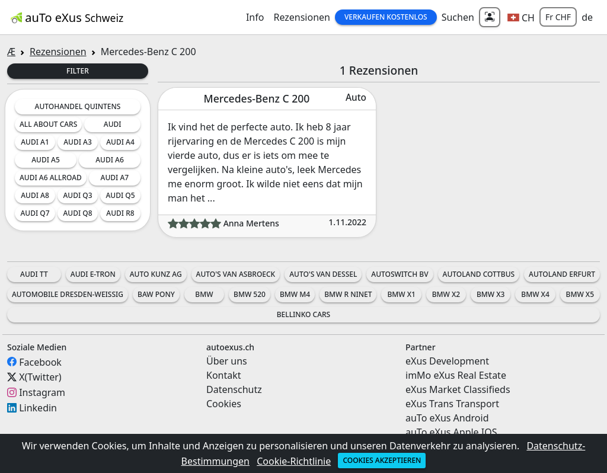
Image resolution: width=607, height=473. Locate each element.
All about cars (48, 124)
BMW (204, 294)
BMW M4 (295, 294)
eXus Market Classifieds (457, 389)
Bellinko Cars (303, 314)
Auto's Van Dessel (323, 274)
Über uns (226, 360)
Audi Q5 (120, 195)
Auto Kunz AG (156, 274)
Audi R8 (120, 213)
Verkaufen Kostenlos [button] (385, 17)
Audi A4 (120, 142)
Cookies (223, 403)
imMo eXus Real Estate (455, 375)
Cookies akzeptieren (382, 460)
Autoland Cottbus (479, 274)
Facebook (40, 361)
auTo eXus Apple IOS (451, 432)
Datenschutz (234, 389)
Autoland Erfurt (562, 274)
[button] (521, 17)
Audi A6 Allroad (51, 177)
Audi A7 (115, 177)
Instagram (42, 392)
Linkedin (38, 407)
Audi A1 (35, 142)
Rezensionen (301, 17)
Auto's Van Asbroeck (236, 274)
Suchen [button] (458, 17)
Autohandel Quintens (78, 106)
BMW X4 (535, 294)
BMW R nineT (348, 294)
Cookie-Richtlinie (294, 461)
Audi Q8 (77, 213)
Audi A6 (109, 160)
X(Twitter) (40, 376)
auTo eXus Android (446, 417)
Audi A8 (35, 195)
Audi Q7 (34, 213)
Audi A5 (45, 160)
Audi (113, 124)
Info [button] (255, 17)
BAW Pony (156, 294)
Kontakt (223, 375)
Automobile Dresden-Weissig (67, 294)
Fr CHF (558, 17)
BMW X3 (490, 294)
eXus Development (447, 360)
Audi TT (34, 274)
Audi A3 (77, 142)
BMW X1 (401, 294)
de (587, 17)
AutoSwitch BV (399, 274)
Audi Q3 (77, 195)
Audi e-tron (93, 274)
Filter (77, 71)
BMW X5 (580, 294)
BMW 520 (250, 294)
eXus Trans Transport (452, 403)
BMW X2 (446, 294)
